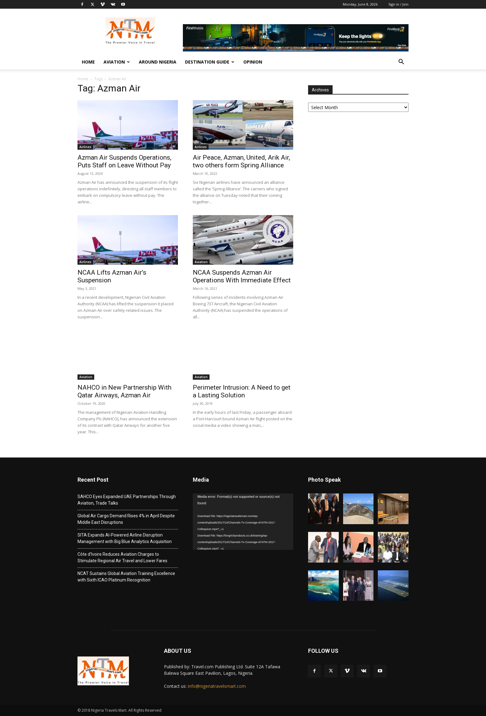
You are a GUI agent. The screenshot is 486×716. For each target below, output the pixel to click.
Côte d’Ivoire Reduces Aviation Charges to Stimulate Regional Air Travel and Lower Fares (122, 557)
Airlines (85, 147)
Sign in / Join (398, 4)
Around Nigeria (157, 62)
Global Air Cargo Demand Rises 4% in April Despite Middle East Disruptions (126, 519)
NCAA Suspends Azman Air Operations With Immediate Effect (242, 276)
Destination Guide (209, 62)
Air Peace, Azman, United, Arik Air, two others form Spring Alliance (241, 161)
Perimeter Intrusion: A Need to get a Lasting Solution (241, 391)
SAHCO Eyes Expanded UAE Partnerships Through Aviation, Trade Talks (126, 500)
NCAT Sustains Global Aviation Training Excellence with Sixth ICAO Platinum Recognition (126, 576)
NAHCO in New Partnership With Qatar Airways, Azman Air (124, 391)
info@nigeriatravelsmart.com (217, 686)
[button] (401, 62)
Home (88, 62)
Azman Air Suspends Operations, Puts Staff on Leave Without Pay (124, 161)
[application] (243, 521)
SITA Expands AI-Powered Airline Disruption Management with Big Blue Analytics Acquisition (124, 538)
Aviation (117, 62)
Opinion (252, 62)
